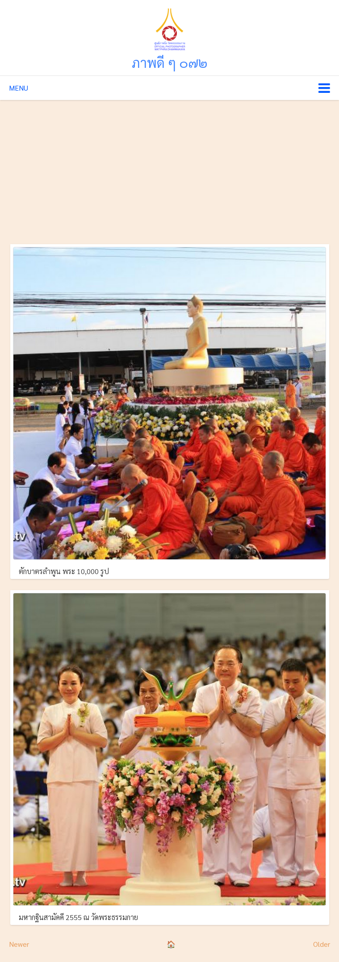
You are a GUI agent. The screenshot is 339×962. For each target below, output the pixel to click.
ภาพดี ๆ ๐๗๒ (170, 62)
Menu (18, 87)
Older (321, 944)
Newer (19, 944)
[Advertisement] (169, 166)
